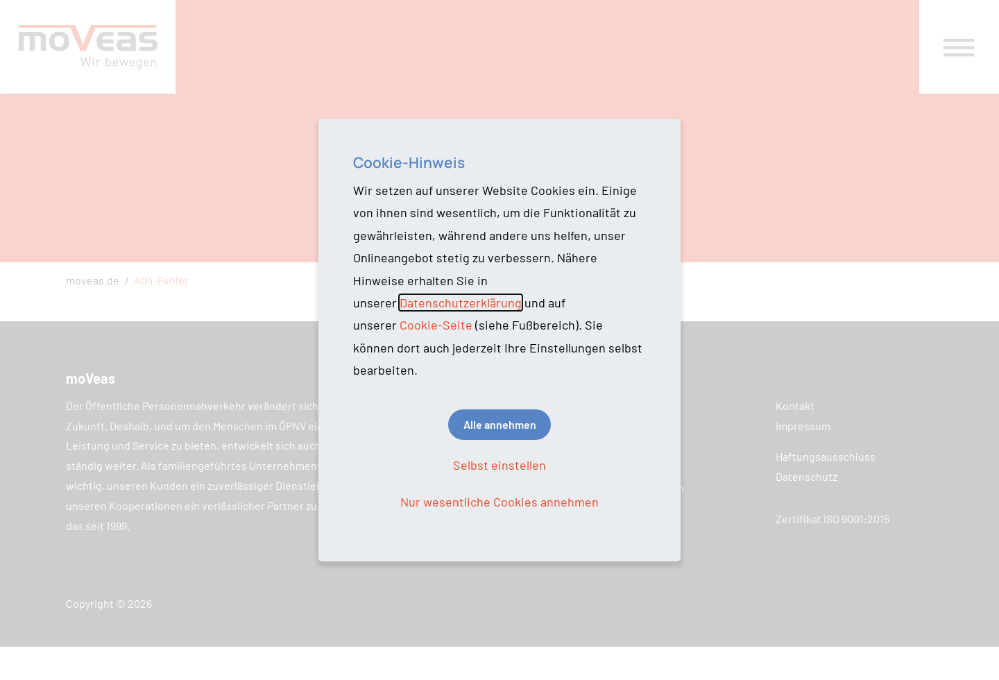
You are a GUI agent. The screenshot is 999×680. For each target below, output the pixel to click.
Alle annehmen (499, 424)
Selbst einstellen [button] (499, 465)
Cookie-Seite (436, 324)
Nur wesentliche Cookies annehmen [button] (499, 501)
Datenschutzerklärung (461, 302)
